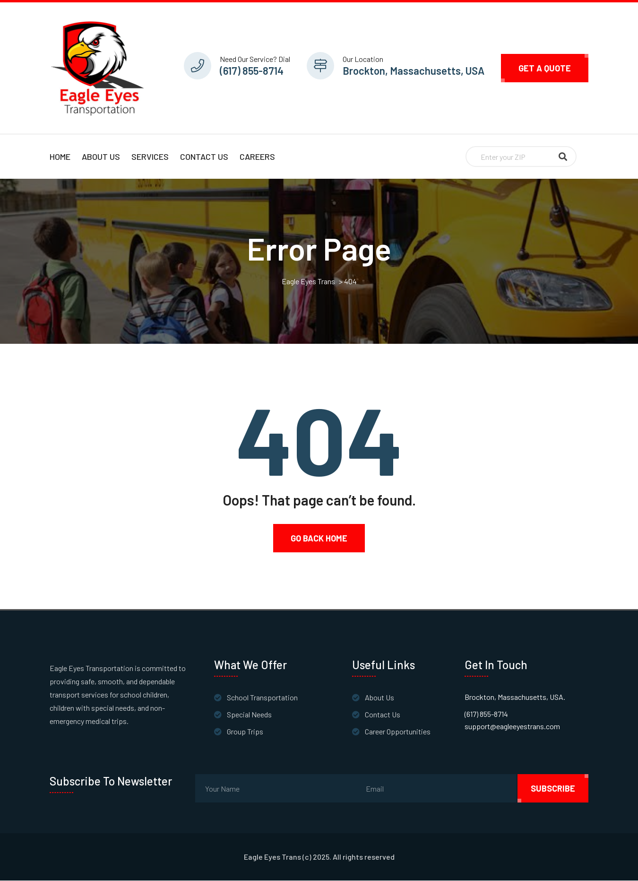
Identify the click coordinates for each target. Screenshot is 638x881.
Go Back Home (319, 538)
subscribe (552, 789)
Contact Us (204, 156)
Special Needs (249, 714)
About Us (101, 156)
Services (150, 156)
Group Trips (245, 731)
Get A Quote (544, 68)
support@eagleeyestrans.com (512, 726)
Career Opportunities (398, 731)
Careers (257, 156)
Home (60, 156)
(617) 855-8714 (252, 70)
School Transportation (262, 697)
